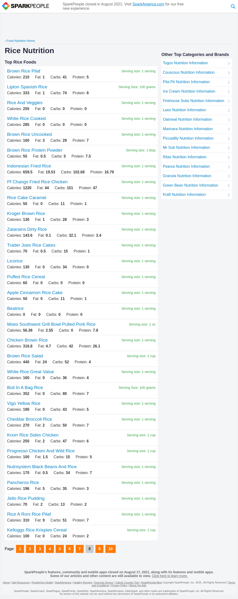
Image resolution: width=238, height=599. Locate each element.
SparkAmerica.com (148, 4)
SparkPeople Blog (151, 582)
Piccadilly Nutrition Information (188, 138)
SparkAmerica (63, 582)
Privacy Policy (119, 585)
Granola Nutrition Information (187, 176)
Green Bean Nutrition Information (190, 185)
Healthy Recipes (82, 582)
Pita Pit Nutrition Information (186, 82)
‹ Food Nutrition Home (20, 41)
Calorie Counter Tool (127, 582)
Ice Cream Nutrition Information (189, 91)
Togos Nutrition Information (185, 63)
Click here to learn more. (170, 576)
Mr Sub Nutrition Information (186, 147)
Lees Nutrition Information (184, 110)
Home (6, 582)
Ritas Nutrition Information (184, 157)
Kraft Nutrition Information (184, 195)
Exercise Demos (103, 582)
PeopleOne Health (42, 582)
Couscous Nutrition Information (189, 72)
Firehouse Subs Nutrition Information (193, 101)
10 (110, 549)
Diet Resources (20, 582)
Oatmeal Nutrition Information (187, 119)
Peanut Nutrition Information (186, 166)
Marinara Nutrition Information (188, 129)
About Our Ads (137, 585)
